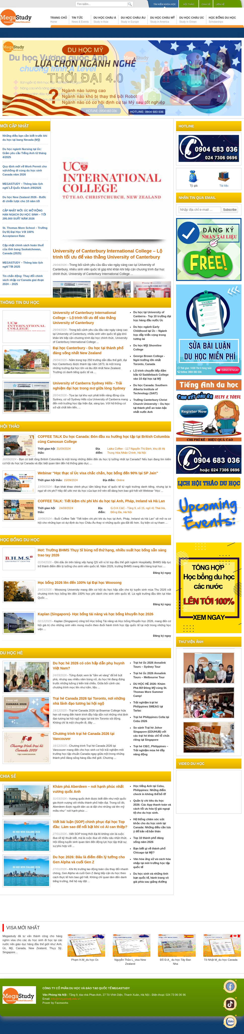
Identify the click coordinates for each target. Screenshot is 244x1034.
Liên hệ (220, 4)
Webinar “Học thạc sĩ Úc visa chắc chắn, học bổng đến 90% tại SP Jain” (98, 473)
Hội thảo (188, 4)
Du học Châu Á (105, 19)
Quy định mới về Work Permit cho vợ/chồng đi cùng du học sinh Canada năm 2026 (25, 170)
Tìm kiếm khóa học (164, 4)
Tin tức (80, 19)
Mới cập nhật (14, 126)
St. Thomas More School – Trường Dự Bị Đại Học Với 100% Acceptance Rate (25, 231)
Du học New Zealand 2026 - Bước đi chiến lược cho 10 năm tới (24, 199)
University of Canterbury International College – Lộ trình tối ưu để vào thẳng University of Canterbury (84, 318)
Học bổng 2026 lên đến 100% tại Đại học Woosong (79, 583)
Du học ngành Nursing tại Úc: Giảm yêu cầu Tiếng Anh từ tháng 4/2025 (24, 153)
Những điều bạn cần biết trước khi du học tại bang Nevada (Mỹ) (25, 137)
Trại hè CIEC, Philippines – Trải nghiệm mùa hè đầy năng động (150, 750)
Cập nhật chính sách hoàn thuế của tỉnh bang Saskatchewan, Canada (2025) (23, 249)
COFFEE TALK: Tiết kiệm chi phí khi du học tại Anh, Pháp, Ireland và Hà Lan (101, 501)
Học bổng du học (222, 19)
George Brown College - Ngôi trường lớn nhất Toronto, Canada (149, 360)
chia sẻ (8, 776)
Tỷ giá (194, 178)
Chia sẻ (205, 4)
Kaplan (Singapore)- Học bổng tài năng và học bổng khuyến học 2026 (95, 614)
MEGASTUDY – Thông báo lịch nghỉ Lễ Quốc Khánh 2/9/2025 (23, 185)
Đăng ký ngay (162, 572)
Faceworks (61, 1002)
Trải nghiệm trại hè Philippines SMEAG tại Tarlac (148, 706)
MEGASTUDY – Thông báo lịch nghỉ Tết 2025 (23, 264)
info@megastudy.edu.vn (66, 998)
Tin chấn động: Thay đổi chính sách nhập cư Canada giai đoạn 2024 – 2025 (23, 280)
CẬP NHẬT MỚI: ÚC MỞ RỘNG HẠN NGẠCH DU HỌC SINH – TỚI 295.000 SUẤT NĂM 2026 (24, 214)
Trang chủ (58, 19)
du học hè (11, 653)
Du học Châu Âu (133, 19)
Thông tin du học (19, 302)
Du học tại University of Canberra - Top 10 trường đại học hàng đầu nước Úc (152, 316)
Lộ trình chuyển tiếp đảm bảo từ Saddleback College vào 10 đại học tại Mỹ (151, 374)
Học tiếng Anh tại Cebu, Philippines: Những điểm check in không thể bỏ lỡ (149, 790)
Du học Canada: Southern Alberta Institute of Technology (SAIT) (150, 389)
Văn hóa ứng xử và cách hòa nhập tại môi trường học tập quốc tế (152, 863)
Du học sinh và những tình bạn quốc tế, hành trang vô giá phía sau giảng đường (151, 877)
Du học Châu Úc (191, 19)
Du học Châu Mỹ (162, 19)
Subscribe (229, 209)
